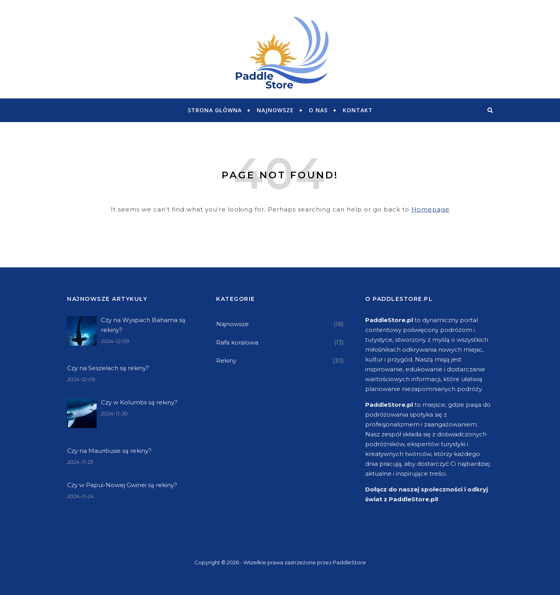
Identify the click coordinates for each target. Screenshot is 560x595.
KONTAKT (358, 110)
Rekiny (226, 360)
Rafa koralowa (237, 342)
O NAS (318, 110)
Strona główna (215, 110)
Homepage (430, 209)
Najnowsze (275, 110)
